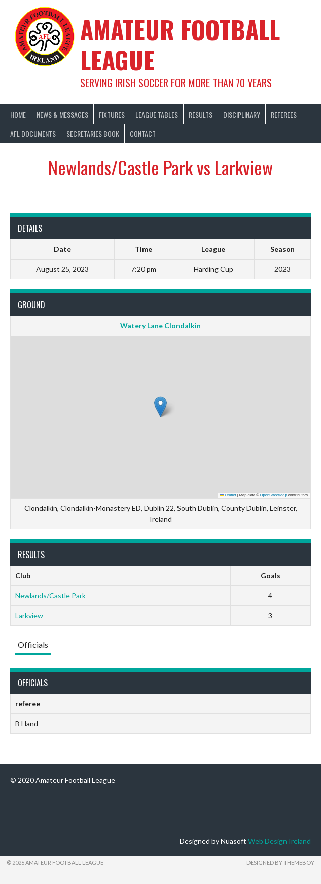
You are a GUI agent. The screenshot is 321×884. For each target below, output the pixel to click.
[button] (160, 406)
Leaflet (228, 495)
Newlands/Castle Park (50, 595)
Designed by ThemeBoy (280, 862)
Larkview (29, 615)
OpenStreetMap (273, 495)
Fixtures (112, 114)
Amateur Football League (180, 44)
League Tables (156, 114)
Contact (143, 133)
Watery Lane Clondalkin (160, 325)
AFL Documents (33, 133)
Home (18, 114)
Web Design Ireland (279, 841)
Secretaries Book (92, 133)
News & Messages (62, 114)
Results (200, 114)
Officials (33, 644)
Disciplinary (241, 114)
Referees (284, 114)
